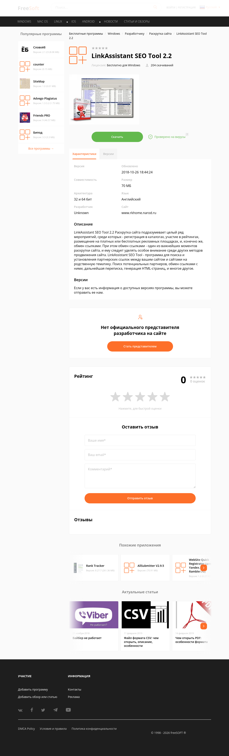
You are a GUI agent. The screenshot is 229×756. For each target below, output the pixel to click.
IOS (73, 21)
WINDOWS (24, 21)
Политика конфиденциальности (94, 729)
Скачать (117, 137)
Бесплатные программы (86, 34)
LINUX (58, 21)
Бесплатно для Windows (123, 65)
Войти (170, 7)
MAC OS (42, 21)
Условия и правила (53, 729)
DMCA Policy (26, 729)
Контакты (74, 689)
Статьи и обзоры (137, 21)
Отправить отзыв (140, 498)
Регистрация (187, 7)
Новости (111, 21)
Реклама (74, 697)
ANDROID (88, 21)
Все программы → (41, 148)
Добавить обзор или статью (37, 697)
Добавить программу (33, 689)
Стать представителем (140, 346)
